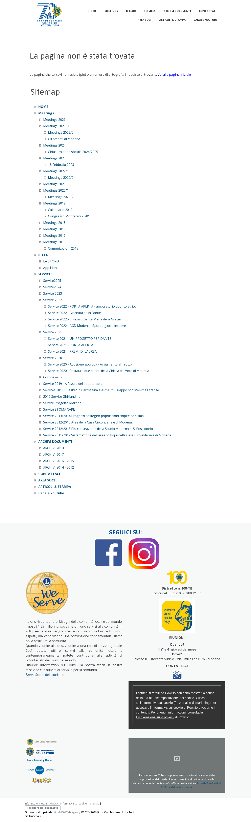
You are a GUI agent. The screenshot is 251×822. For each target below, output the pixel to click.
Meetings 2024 (54, 145)
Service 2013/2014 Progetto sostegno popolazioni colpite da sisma (93, 416)
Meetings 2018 (54, 222)
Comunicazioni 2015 (63, 248)
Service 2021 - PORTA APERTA (70, 345)
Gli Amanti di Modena (64, 139)
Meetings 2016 (54, 235)
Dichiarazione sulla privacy (155, 717)
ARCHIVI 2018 (53, 448)
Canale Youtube (205, 20)
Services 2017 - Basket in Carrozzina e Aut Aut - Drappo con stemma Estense (101, 390)
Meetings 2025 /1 (56, 126)
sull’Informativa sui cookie (154, 702)
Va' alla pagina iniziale (174, 74)
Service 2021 (52, 332)
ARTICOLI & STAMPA (172, 20)
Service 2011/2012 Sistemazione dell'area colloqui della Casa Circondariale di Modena (107, 435)
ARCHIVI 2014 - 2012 (58, 467)
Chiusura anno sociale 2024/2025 (73, 152)
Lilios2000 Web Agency (66, 812)
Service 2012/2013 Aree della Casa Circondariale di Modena (87, 422)
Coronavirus (52, 377)
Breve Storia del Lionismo (45, 674)
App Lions (50, 267)
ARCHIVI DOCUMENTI (177, 11)
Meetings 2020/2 (60, 197)
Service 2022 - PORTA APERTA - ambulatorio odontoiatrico (92, 306)
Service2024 (52, 287)
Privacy (53, 803)
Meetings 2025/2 (60, 132)
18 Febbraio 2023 (61, 164)
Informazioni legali (36, 803)
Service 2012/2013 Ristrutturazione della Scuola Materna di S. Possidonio (98, 428)
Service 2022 (52, 300)
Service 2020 (52, 358)
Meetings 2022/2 (60, 177)
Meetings (111, 11)
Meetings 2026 (54, 119)
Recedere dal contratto (43, 808)
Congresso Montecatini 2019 (70, 216)
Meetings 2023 (54, 158)
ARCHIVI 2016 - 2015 (58, 461)
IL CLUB (131, 11)
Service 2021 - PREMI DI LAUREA (72, 351)
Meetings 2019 (54, 203)
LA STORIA (51, 261)
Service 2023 (52, 293)
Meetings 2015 (54, 242)
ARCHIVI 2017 (53, 454)
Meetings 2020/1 (56, 190)
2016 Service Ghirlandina (61, 396)
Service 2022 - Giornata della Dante (74, 313)
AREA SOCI (144, 20)
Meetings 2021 (54, 184)
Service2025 (52, 280)
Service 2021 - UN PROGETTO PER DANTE (79, 338)
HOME (92, 11)
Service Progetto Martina (62, 403)
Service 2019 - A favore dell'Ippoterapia (72, 383)
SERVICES (150, 11)
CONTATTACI (207, 11)
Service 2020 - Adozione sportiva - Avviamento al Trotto (90, 364)
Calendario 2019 (60, 210)
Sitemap (94, 803)
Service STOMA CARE (59, 409)
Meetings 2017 (54, 229)
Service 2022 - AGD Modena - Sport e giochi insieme (87, 325)
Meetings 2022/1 (56, 171)
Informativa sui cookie (73, 803)
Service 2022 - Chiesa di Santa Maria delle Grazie (84, 319)
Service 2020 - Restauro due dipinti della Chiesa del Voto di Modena (98, 371)
